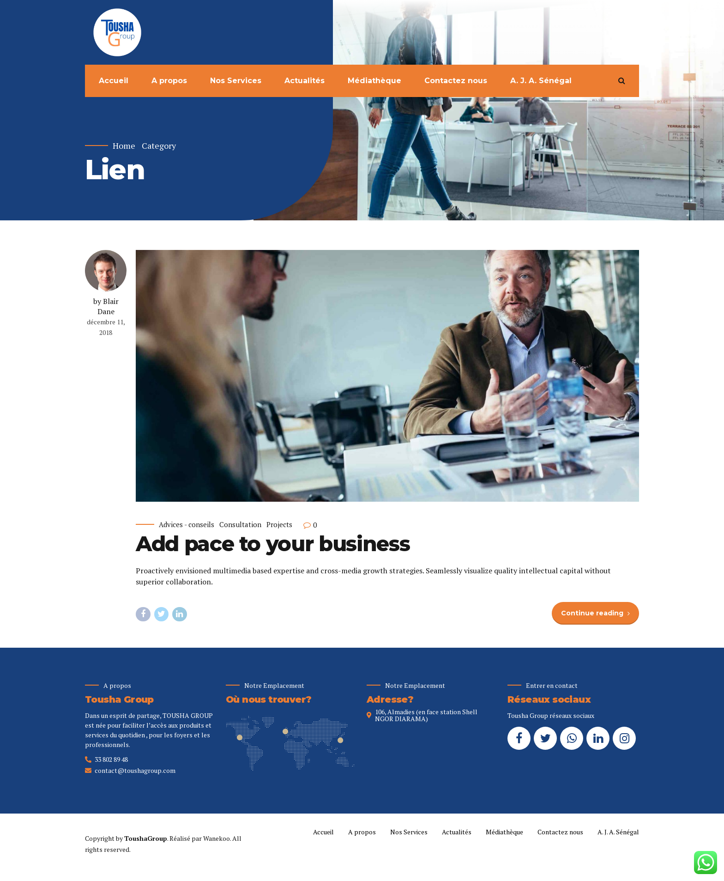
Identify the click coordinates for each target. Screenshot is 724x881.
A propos (169, 80)
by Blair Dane (106, 306)
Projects (279, 525)
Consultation (240, 525)
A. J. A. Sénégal (541, 80)
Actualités (304, 80)
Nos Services (235, 80)
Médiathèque (374, 80)
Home (124, 145)
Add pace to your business (273, 544)
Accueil (113, 80)
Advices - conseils (186, 525)
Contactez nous (455, 80)
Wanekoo (216, 838)
